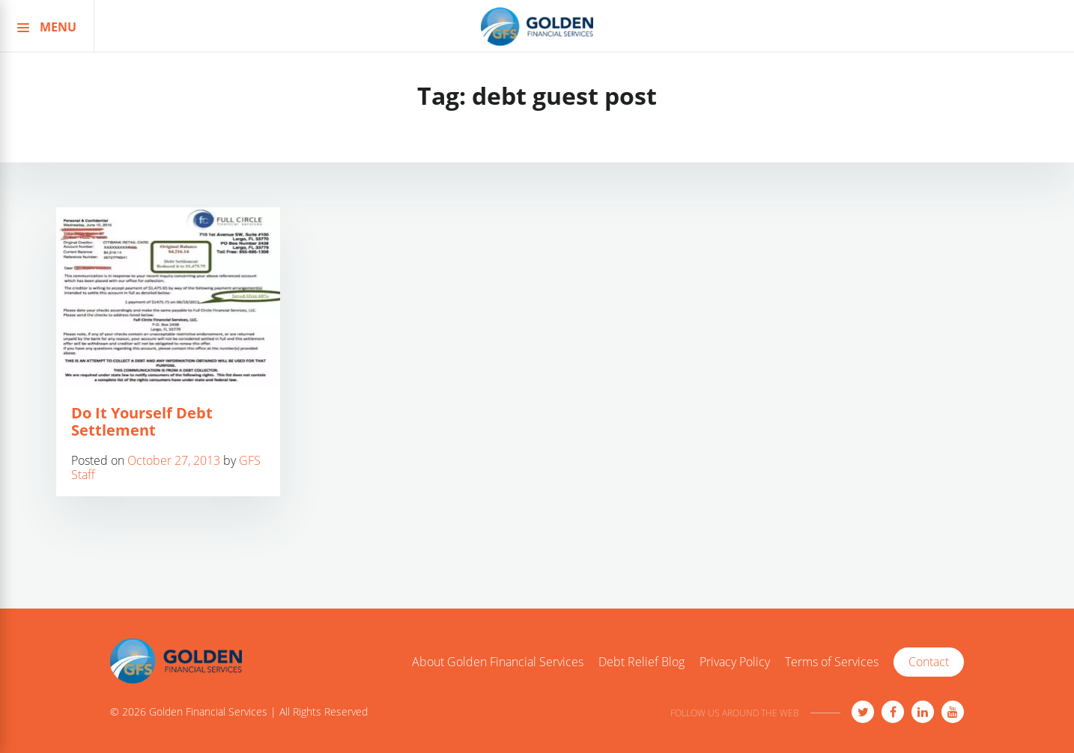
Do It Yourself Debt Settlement (142, 421)
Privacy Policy (735, 662)
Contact (928, 661)
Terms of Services (832, 662)
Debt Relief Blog (641, 662)
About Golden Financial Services (497, 662)
